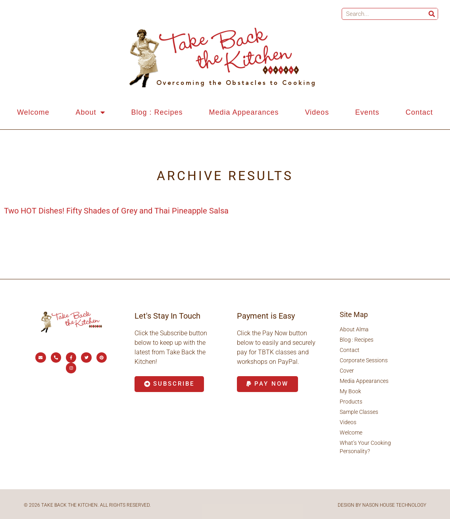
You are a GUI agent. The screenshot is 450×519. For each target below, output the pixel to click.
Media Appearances (244, 112)
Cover (347, 370)
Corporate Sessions (364, 360)
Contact (419, 112)
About (90, 112)
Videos (317, 112)
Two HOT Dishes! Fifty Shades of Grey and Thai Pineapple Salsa (116, 210)
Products (351, 401)
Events (367, 112)
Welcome (33, 112)
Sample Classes (359, 412)
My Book (350, 391)
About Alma (354, 329)
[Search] (432, 13)
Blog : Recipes (157, 112)
